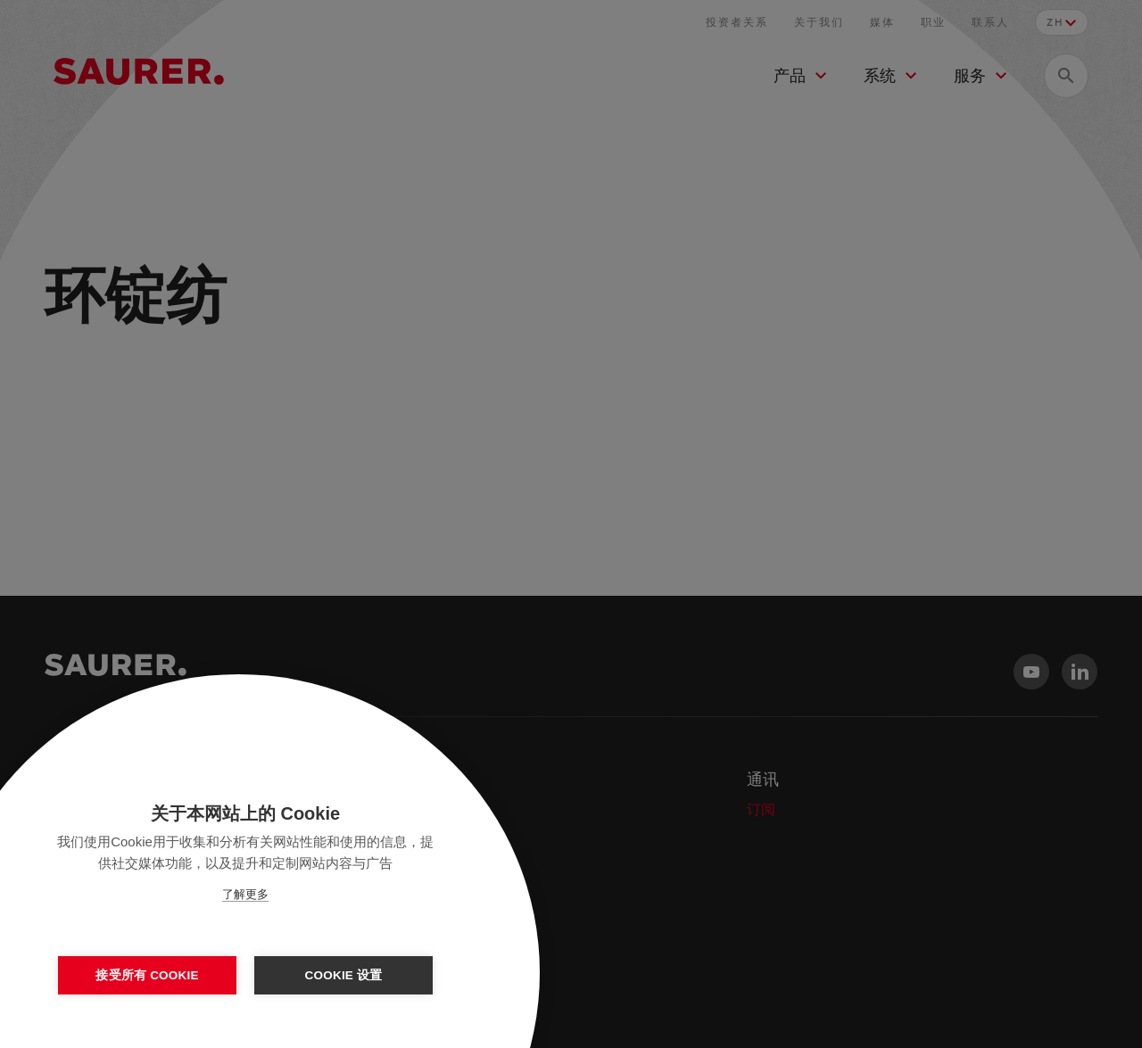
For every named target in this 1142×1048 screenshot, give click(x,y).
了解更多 (245, 894)
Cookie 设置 (344, 975)
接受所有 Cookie (146, 975)
